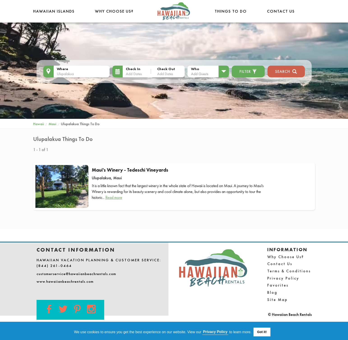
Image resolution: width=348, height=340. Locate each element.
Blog (272, 292)
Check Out (166, 69)
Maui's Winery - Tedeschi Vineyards (130, 170)
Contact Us (281, 11)
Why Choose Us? (114, 11)
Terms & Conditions (289, 270)
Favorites (277, 285)
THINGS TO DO (231, 11)
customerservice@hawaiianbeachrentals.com (76, 273)
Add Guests (199, 73)
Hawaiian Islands (54, 11)
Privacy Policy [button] (215, 332)
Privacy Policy (283, 278)
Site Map (277, 299)
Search (286, 71)
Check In (133, 69)
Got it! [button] (262, 332)
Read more (113, 197)
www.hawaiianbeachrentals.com (65, 281)
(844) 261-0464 (54, 265)
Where (62, 69)
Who (195, 69)
